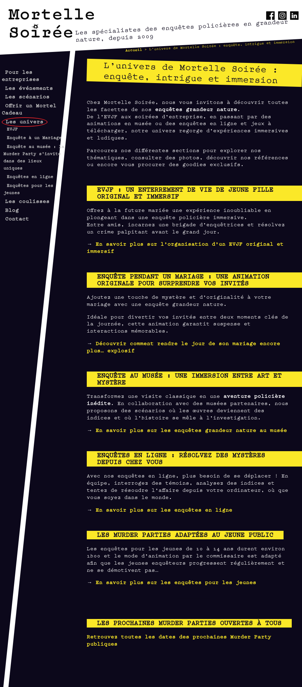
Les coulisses (27, 201)
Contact (17, 218)
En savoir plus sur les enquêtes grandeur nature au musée (191, 430)
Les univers (24, 121)
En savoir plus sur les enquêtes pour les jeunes (176, 582)
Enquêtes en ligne (30, 176)
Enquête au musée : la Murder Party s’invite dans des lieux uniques (33, 157)
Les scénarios (27, 96)
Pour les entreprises (20, 75)
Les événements (29, 87)
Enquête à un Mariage (34, 137)
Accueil (133, 49)
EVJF (12, 129)
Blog (12, 209)
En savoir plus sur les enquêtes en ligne (164, 509)
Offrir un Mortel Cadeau (29, 109)
